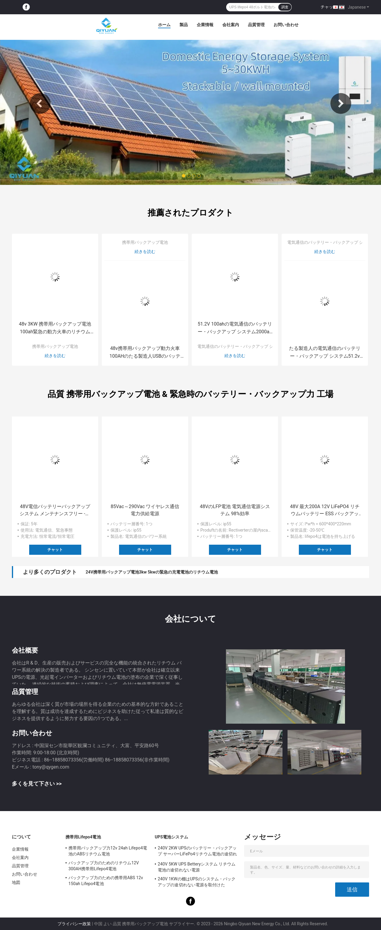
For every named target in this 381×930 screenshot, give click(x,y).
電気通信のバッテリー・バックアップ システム (241, 346)
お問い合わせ (286, 24)
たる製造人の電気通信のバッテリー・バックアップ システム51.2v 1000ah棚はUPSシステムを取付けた (324, 352)
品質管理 (256, 24)
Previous (40, 103)
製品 (183, 24)
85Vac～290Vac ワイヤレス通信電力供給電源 (145, 510)
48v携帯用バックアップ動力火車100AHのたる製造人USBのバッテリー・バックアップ (145, 352)
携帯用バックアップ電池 (55, 346)
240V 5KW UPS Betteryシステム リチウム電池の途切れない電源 (196, 867)
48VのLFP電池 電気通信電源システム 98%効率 (235, 510)
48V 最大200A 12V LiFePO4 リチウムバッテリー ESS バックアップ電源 (324, 510)
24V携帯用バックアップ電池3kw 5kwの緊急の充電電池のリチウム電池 (152, 572)
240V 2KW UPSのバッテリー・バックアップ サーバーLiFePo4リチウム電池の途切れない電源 (197, 852)
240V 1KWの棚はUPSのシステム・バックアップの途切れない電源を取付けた (197, 881)
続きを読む (55, 355)
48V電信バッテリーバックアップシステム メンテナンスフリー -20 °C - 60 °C (55, 510)
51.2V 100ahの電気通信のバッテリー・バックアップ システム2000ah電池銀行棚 (235, 328)
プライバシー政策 (74, 923)
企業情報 (205, 24)
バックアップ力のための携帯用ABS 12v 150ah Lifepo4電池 (105, 880)
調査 (284, 7)
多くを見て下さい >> (37, 783)
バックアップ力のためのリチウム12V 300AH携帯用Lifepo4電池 (103, 865)
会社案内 (230, 24)
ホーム (164, 24)
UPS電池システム (171, 837)
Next (340, 103)
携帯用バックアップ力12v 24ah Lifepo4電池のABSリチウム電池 (107, 851)
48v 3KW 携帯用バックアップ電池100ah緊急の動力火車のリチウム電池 (55, 328)
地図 (16, 882)
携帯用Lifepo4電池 (83, 837)
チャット (329, 6)
